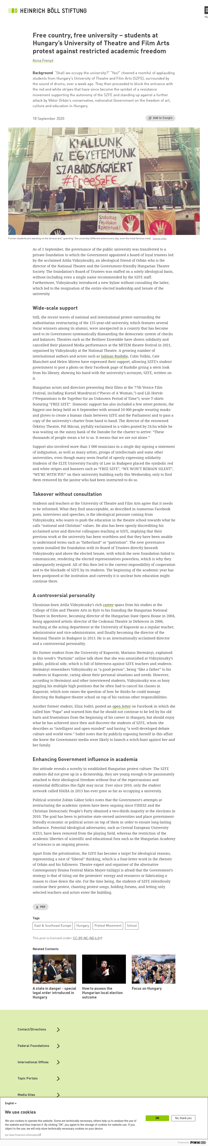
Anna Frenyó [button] (43, 60)
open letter (121, 706)
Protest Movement (108, 925)
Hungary (82, 925)
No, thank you (183, 1118)
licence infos (159, 238)
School (132, 925)
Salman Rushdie (114, 356)
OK (157, 1118)
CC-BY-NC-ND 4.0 (86, 938)
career (108, 604)
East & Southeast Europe (52, 925)
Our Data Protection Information (21, 1135)
